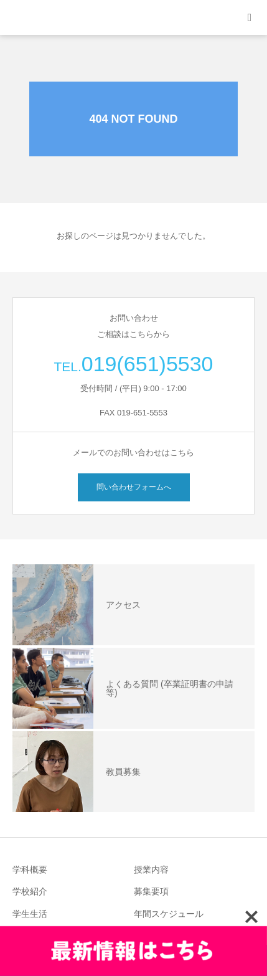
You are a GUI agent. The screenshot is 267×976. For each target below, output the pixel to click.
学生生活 (29, 914)
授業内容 (151, 869)
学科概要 (29, 869)
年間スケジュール (169, 914)
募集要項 (151, 891)
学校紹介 (29, 891)
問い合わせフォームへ (133, 487)
